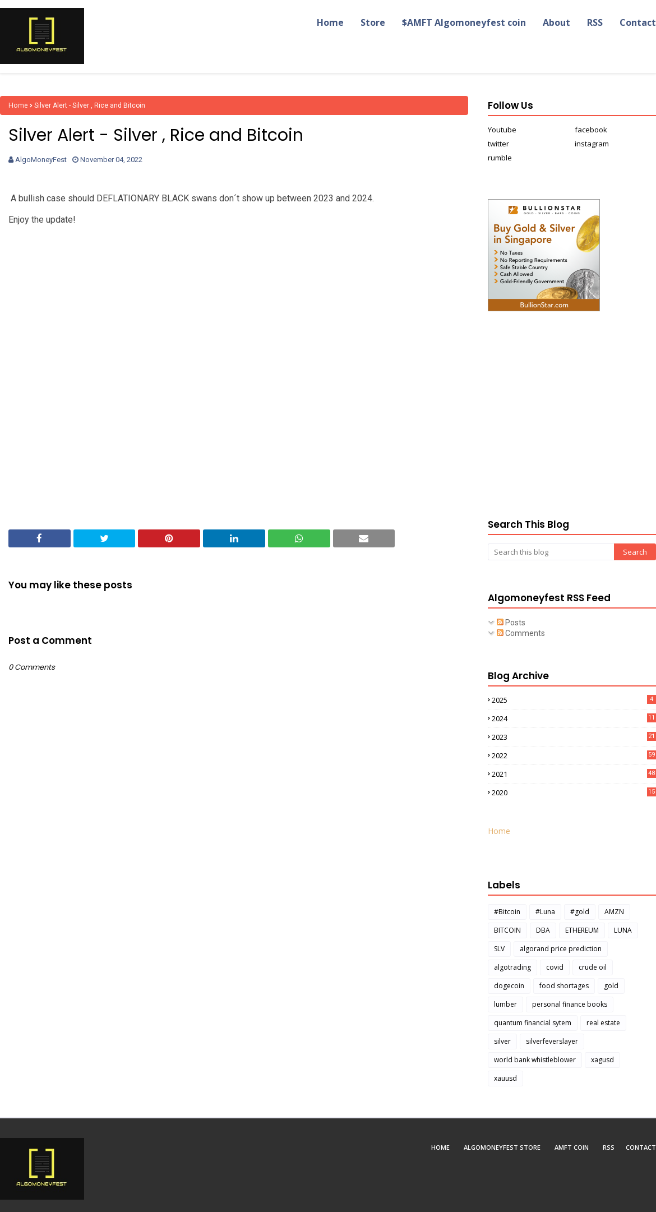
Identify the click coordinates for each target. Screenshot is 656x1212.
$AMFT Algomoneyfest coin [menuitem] (464, 22)
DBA (543, 930)
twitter (498, 144)
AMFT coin (572, 1147)
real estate (603, 1022)
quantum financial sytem (532, 1022)
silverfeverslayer (552, 1041)
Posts (511, 622)
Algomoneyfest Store (502, 1147)
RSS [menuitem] (595, 22)
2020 (574, 792)
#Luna (545, 911)
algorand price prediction (561, 948)
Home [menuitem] (330, 22)
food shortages (564, 985)
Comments (521, 633)
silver (502, 1041)
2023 (574, 737)
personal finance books (569, 1004)
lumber (505, 1004)
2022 (574, 755)
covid (554, 967)
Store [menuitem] (373, 22)
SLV (499, 948)
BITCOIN (507, 930)
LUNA (623, 930)
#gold (579, 911)
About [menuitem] (556, 22)
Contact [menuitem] (638, 22)
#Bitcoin (507, 911)
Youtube (502, 130)
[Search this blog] (551, 551)
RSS (609, 1147)
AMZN (614, 911)
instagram (592, 144)
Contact (641, 1147)
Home (18, 105)
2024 (574, 718)
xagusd (602, 1059)
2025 (574, 700)
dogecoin (509, 985)
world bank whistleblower (535, 1059)
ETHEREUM (582, 930)
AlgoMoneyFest (41, 159)
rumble (500, 158)
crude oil (593, 967)
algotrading (512, 967)
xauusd (505, 1078)
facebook (591, 130)
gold (611, 985)
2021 (574, 774)
